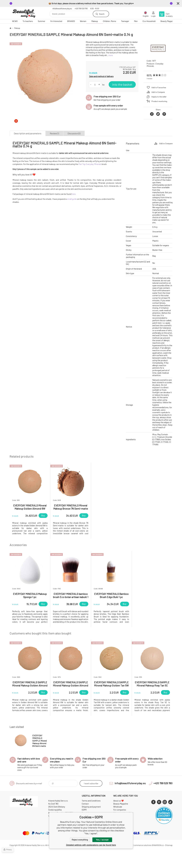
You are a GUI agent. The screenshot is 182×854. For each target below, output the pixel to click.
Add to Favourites (159, 87)
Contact (85, 803)
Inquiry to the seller (159, 97)
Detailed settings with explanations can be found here (91, 845)
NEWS (15, 21)
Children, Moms (109, 21)
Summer (41, 21)
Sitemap (169, 845)
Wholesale (117, 807)
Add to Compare (158, 92)
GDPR (84, 810)
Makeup (94, 21)
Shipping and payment (91, 807)
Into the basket (122, 84)
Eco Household (149, 21)
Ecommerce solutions (142, 845)
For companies (119, 810)
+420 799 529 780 (81, 8)
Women (83, 21)
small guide (72, 199)
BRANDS (71, 21)
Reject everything (80, 840)
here (74, 194)
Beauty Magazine (167, 21)
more (110, 55)
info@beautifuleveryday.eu (62, 8)
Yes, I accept (102, 840)
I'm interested (56, 21)
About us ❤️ (118, 800)
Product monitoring (159, 101)
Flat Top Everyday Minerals (89, 164)
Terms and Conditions (91, 800)
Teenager (125, 21)
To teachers (28, 21)
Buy (43, 515)
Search (101, 14)
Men (136, 21)
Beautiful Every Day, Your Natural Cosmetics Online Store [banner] (25, 13)
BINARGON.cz (158, 845)
